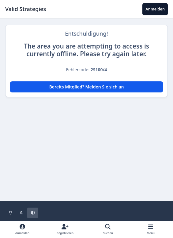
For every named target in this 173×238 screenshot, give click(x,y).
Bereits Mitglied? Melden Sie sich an (86, 87)
